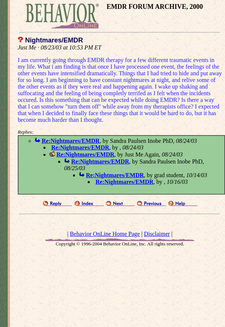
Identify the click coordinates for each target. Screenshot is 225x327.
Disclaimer (157, 234)
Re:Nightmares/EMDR (71, 141)
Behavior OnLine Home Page (105, 234)
